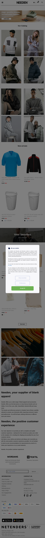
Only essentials (22, 278)
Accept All (22, 288)
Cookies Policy (29, 271)
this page (10, 265)
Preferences (22, 283)
